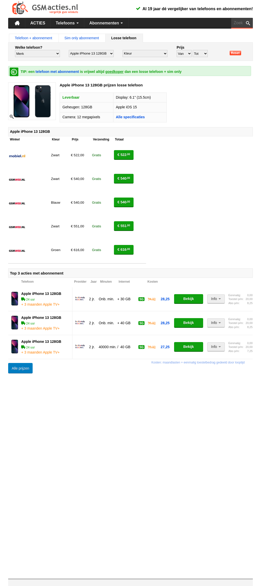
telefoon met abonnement (57, 72)
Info (216, 298)
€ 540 (124, 178)
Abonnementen (106, 23)
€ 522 (124, 155)
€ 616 (124, 250)
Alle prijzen (20, 368)
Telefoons (68, 23)
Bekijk (188, 299)
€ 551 (124, 226)
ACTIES (37, 23)
